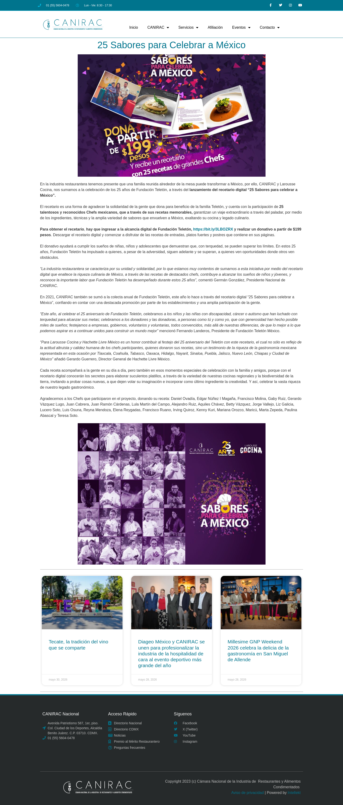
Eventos (241, 27)
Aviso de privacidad (247, 793)
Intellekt (294, 793)
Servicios (188, 27)
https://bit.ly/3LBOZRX (213, 229)
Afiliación (215, 27)
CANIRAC (158, 27)
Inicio (133, 27)
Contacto (270, 27)
